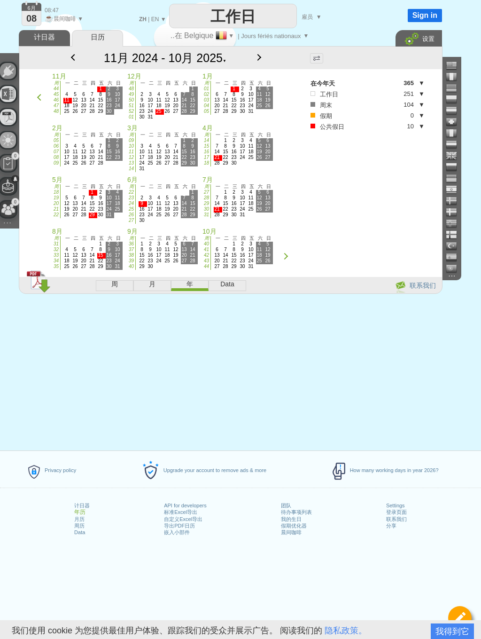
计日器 (82, 505)
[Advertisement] (230, 370)
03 (206, 100)
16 (206, 151)
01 (131, 116)
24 (131, 203)
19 (56, 197)
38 (131, 255)
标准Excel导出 (180, 512)
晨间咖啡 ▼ (64, 19)
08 (56, 157)
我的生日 (291, 519)
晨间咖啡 (291, 532)
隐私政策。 (346, 630)
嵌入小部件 (177, 532)
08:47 (52, 10)
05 (206, 111)
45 (56, 94)
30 (206, 209)
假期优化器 (294, 526)
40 (131, 266)
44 (56, 88)
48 (56, 111)
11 (131, 151)
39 (131, 260)
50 (131, 100)
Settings (395, 505)
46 (56, 100)
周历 (79, 526)
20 (56, 203)
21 (56, 209)
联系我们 (396, 519)
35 (56, 266)
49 (131, 94)
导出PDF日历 (179, 526)
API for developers (185, 505)
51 (131, 105)
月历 (79, 519)
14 (131, 168)
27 (131, 220)
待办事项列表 (296, 512)
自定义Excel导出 (183, 519)
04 (206, 105)
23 (131, 197)
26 (131, 214)
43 (206, 260)
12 (131, 157)
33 (56, 255)
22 (56, 214)
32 (56, 249)
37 (131, 249)
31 (206, 214)
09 (56, 163)
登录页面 (396, 512)
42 (206, 255)
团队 (286, 505)
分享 (391, 526)
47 (56, 105)
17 (206, 157)
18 (206, 163)
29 (206, 203)
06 (56, 146)
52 (131, 111)
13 (131, 163)
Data (79, 532)
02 (206, 94)
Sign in (424, 15)
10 (131, 146)
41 (206, 249)
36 (131, 243)
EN (155, 19)
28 (206, 197)
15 (206, 146)
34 (56, 260)
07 (56, 151)
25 (131, 209)
